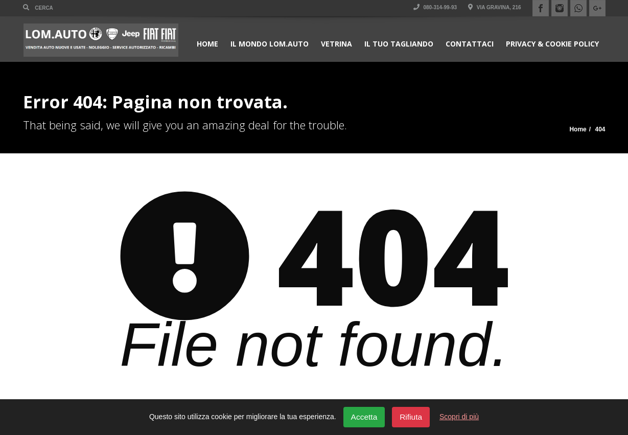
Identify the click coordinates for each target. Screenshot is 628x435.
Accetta (364, 417)
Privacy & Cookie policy (552, 44)
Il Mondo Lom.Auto (269, 44)
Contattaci (470, 44)
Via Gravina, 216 (494, 7)
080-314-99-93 (435, 7)
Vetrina (336, 44)
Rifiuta (411, 417)
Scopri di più (459, 417)
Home (207, 44)
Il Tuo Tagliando (398, 44)
